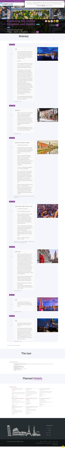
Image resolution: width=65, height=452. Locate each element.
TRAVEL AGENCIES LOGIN (39, 448)
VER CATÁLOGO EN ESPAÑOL (15, 1)
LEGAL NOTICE (47, 448)
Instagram (49, 436)
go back (37, 24)
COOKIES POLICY (55, 450)
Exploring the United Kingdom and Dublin (21, 22)
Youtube (49, 440)
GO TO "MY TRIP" (23, 1)
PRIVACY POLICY (55, 448)
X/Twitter (49, 438)
